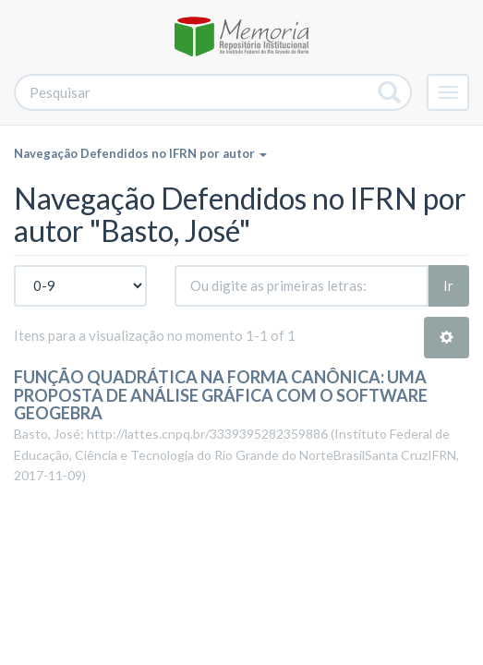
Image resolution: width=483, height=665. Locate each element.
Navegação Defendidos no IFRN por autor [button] (140, 153)
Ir (448, 285)
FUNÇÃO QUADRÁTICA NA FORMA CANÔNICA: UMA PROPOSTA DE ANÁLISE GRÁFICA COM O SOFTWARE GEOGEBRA (221, 395)
